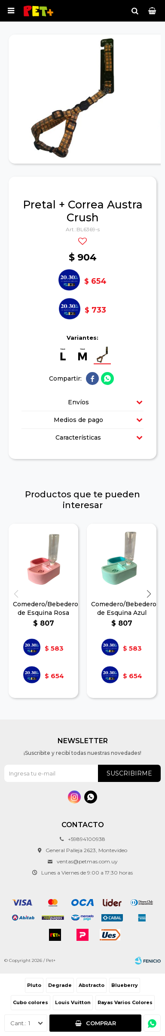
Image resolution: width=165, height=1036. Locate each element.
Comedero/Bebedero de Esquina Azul (121, 608)
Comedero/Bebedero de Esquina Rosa (43, 608)
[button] (148, 594)
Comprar (101, 1023)
